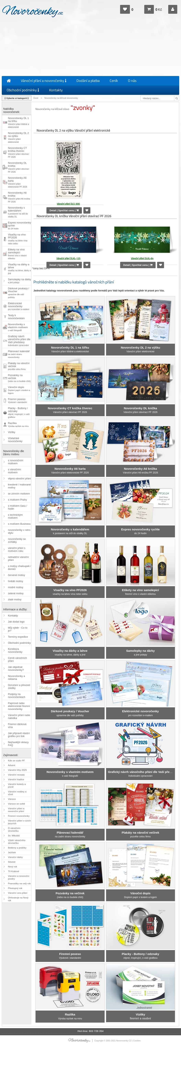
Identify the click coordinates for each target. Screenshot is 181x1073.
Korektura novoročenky (15, 650)
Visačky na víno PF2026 (17, 239)
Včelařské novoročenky (15, 440)
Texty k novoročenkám (16, 317)
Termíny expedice (18, 636)
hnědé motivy (15, 581)
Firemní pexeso (17, 400)
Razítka (18, 424)
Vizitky (11, 432)
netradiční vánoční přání (18, 558)
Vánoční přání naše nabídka (19, 717)
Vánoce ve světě (16, 803)
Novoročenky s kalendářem (18, 212)
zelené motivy (15, 593)
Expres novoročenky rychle (19, 225)
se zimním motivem (19, 493)
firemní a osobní (140, 1016)
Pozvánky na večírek (19, 378)
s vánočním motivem (14, 471)
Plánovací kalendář (19, 354)
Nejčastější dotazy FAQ (18, 744)
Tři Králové (13, 871)
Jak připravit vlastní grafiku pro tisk (19, 735)
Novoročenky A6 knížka (19, 197)
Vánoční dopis (19, 390)
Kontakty (56, 90)
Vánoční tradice (16, 779)
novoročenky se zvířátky (17, 540)
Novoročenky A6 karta (17, 182)
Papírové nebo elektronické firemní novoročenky (19, 706)
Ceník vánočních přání (17, 659)
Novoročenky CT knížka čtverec (18, 152)
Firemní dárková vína (17, 726)
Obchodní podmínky (23, 90)
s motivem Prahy (17, 499)
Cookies (137, 1041)
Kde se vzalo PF (16, 760)
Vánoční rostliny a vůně (17, 793)
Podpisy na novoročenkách (16, 696)
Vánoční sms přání (17, 893)
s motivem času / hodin (17, 507)
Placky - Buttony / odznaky (18, 412)
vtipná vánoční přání (19, 478)
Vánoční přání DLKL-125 (68, 258)
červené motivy (16, 575)
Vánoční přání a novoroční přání (16, 810)
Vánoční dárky (15, 857)
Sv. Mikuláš (14, 835)
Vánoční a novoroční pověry (18, 877)
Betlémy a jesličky (17, 847)
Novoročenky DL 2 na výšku (18, 137)
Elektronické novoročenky (18, 306)
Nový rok (12, 866)
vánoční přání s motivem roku (16, 549)
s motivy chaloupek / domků (19, 567)
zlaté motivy (14, 599)
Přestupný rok (15, 888)
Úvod (35, 98)
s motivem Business (19, 523)
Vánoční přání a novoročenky (43, 80)
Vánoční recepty (16, 774)
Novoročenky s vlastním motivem (18, 327)
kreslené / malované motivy (19, 486)
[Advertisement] (90, 47)
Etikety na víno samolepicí (17, 254)
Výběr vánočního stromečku (16, 841)
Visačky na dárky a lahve (19, 269)
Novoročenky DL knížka (18, 167)
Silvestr (12, 862)
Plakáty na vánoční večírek (18, 366)
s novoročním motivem (15, 462)
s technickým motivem (15, 516)
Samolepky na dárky (19, 281)
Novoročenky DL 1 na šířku (18, 122)
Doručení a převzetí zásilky (19, 686)
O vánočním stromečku (14, 829)
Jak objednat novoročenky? (16, 668)
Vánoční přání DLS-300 (68, 204)
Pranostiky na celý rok (19, 883)
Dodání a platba (88, 80)
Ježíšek (12, 852)
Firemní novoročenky (18, 816)
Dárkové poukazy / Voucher (18, 292)
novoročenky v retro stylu (19, 531)
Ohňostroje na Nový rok (18, 899)
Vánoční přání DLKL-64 (142, 258)
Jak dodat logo (16, 621)
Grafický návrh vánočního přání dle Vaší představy (19, 340)
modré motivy (15, 587)
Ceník (114, 80)
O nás (132, 80)
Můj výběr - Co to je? (17, 629)
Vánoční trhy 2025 (17, 770)
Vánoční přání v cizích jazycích (19, 822)
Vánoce (12, 799)
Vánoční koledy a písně (17, 785)
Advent (11, 765)
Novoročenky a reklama (16, 677)
